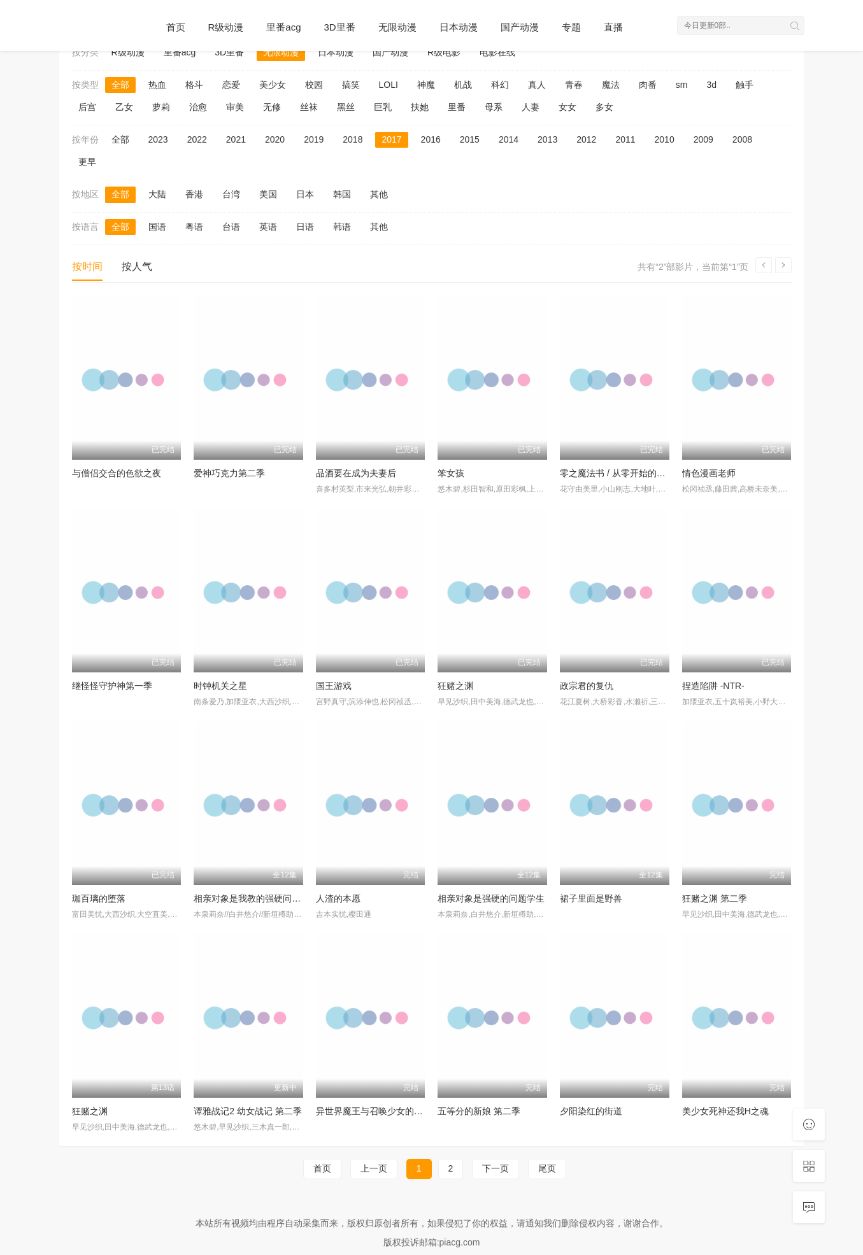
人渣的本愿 (338, 898)
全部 (120, 85)
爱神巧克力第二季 (229, 473)
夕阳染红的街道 (591, 1111)
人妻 (530, 107)
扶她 (420, 107)
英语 (268, 227)
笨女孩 (451, 473)
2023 (158, 139)
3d (712, 85)
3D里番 (339, 27)
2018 (352, 139)
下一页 (495, 1168)
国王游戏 (334, 686)
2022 (197, 139)
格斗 (194, 85)
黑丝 (346, 107)
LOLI (388, 85)
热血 (157, 85)
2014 (508, 139)
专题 (571, 27)
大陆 (157, 194)
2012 (586, 139)
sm (682, 85)
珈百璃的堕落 (98, 898)
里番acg (283, 27)
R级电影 (443, 52)
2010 (664, 139)
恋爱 (231, 85)
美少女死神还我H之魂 (725, 1111)
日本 (305, 194)
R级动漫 (226, 27)
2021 (236, 139)
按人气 (137, 266)
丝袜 (309, 107)
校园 (314, 85)
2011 (625, 139)
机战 (463, 85)
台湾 (231, 194)
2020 (275, 139)
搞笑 (351, 85)
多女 (604, 107)
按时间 (87, 266)
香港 (194, 194)
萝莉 (161, 107)
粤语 (194, 227)
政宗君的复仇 (586, 686)
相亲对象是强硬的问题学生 (491, 898)
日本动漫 (458, 27)
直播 (613, 27)
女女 (567, 107)
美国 (268, 194)
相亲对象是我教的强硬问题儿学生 (260, 898)
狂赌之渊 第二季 (714, 898)
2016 (431, 139)
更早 (87, 162)
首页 (175, 27)
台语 (231, 227)
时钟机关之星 (220, 686)
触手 (744, 85)
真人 (537, 85)
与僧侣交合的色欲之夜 (116, 473)
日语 (305, 227)
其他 (379, 194)
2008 (742, 139)
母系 (494, 107)
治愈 (198, 107)
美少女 (272, 85)
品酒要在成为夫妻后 (356, 473)
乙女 (124, 107)
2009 (703, 139)
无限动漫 (397, 27)
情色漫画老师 (709, 473)
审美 (235, 107)
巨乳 (383, 107)
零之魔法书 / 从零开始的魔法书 (621, 473)
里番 (457, 107)
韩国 (342, 194)
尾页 (547, 1168)
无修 (272, 107)
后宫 (87, 107)
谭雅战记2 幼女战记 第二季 (248, 1111)
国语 (157, 227)
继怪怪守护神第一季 (112, 686)
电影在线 (497, 52)
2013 (547, 139)
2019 (314, 139)
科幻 (500, 85)
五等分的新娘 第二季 (479, 1111)
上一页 (373, 1168)
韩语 (342, 227)
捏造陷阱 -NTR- (713, 686)
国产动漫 (520, 27)
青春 (574, 85)
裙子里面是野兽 (591, 898)
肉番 (648, 85)
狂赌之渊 (455, 686)
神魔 (426, 85)
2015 (470, 139)
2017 (391, 139)
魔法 (611, 85)
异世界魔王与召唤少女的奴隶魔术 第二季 (397, 1111)
